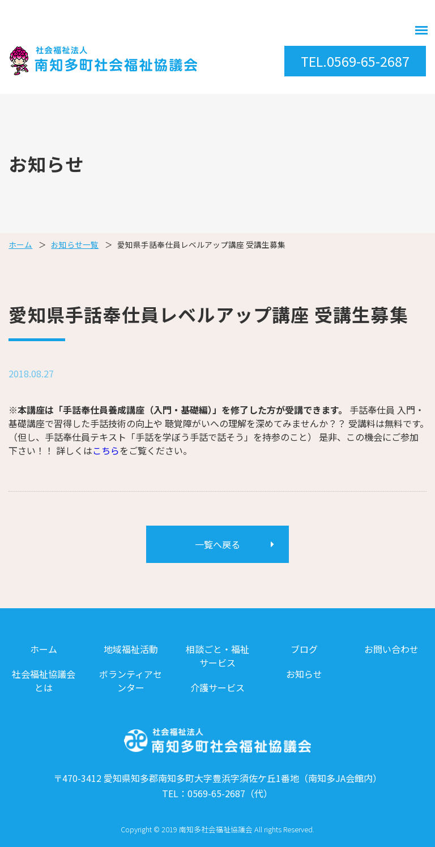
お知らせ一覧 (75, 244)
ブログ (304, 649)
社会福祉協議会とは (43, 680)
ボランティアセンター (130, 680)
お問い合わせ (391, 649)
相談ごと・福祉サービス (217, 655)
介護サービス (217, 687)
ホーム (20, 244)
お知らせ (304, 674)
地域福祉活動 (131, 649)
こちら (106, 450)
